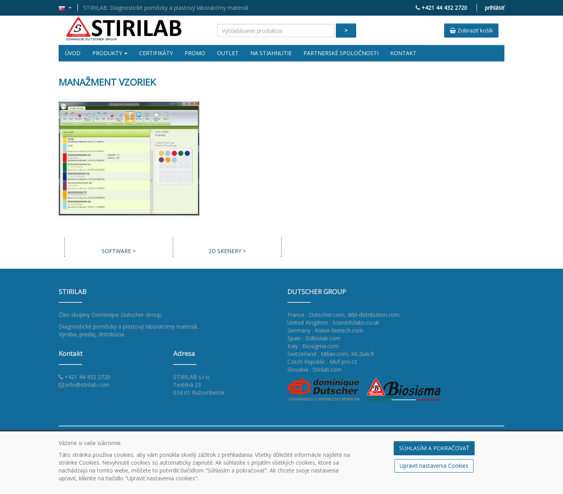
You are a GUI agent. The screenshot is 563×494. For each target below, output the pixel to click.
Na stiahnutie (271, 53)
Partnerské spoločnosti (340, 53)
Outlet (227, 53)
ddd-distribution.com (374, 314)
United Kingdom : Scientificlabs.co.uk (333, 322)
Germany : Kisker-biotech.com (325, 330)
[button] (68, 7)
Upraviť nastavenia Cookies (434, 465)
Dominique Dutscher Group (126, 314)
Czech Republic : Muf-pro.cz (322, 361)
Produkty (109, 53)
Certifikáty (156, 53)
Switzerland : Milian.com (317, 353)
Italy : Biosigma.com (313, 346)
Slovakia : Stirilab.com (314, 369)
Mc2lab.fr (363, 353)
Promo (195, 53)
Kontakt (403, 53)
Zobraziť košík (471, 30)
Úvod (73, 53)
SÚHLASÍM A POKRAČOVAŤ (434, 448)
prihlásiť (494, 7)
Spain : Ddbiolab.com (314, 338)
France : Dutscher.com (315, 314)
